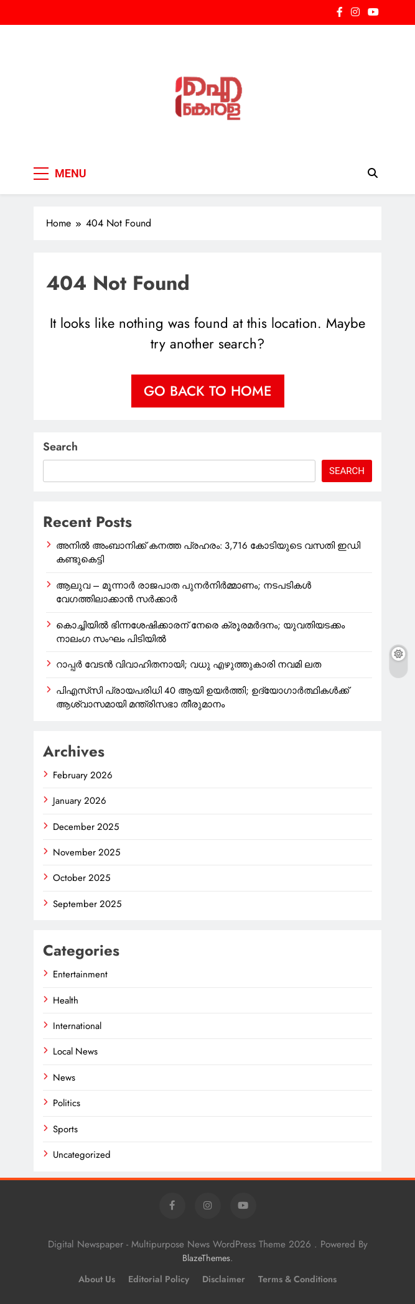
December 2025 (86, 827)
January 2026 (79, 801)
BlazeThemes (206, 1258)
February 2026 (83, 775)
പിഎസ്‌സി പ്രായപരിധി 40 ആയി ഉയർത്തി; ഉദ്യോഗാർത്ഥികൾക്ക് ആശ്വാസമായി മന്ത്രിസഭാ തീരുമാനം (202, 697)
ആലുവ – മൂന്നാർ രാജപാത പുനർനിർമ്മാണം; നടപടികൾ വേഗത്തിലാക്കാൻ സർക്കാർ (183, 592)
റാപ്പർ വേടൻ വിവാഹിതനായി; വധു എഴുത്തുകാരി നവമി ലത (188, 664)
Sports (65, 1129)
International (77, 1026)
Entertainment (80, 974)
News (64, 1077)
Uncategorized (82, 1155)
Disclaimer (223, 1279)
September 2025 (87, 904)
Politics (66, 1103)
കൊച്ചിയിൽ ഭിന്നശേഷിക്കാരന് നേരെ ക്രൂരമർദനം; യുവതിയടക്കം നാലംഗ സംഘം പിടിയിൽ (200, 632)
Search (60, 447)
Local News (75, 1051)
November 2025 (86, 852)
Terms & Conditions (297, 1279)
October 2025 (81, 878)
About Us (96, 1279)
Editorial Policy (158, 1279)
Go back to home (208, 391)
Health (65, 1000)
